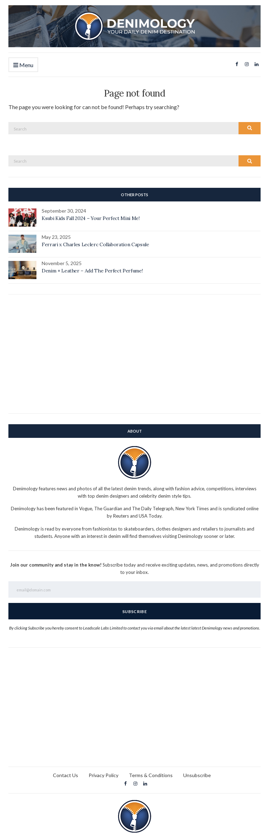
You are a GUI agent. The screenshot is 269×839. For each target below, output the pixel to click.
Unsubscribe (197, 775)
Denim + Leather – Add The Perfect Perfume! (92, 271)
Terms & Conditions (151, 775)
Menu (23, 65)
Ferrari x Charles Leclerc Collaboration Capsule (95, 244)
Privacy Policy (103, 775)
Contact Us (65, 775)
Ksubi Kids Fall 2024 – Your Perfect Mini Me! (91, 218)
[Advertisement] (134, 354)
